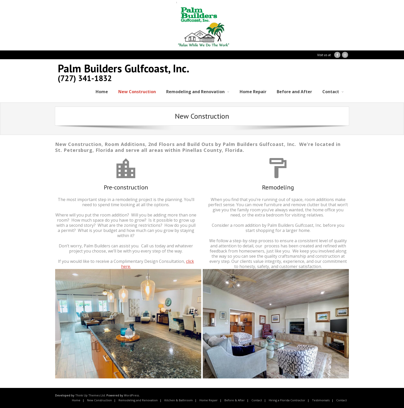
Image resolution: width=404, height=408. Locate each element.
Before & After (234, 400)
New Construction (99, 400)
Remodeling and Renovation (138, 400)
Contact (256, 400)
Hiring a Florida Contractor (287, 400)
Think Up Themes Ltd (90, 395)
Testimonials (321, 400)
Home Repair (208, 400)
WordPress (131, 395)
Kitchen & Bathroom (178, 400)
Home (76, 400)
